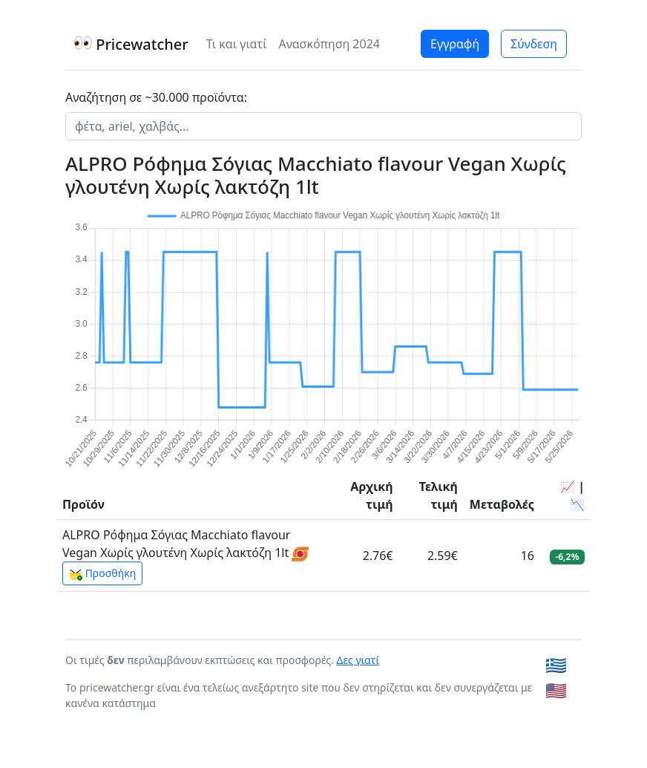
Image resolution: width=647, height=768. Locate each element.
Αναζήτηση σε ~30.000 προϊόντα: (156, 97)
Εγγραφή (454, 44)
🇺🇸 (556, 690)
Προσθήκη (102, 573)
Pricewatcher (131, 44)
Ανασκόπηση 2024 (329, 44)
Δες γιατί (358, 660)
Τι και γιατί (236, 44)
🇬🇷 (556, 665)
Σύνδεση (533, 44)
